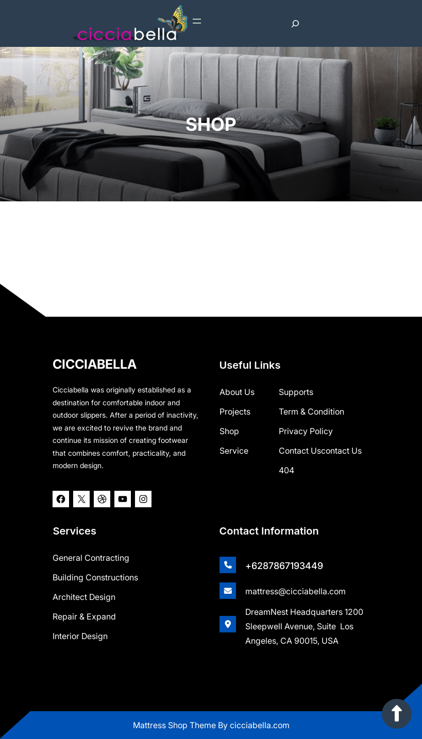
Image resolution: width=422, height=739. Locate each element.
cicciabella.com (260, 725)
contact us (341, 450)
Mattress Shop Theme (175, 725)
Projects (235, 411)
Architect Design (84, 596)
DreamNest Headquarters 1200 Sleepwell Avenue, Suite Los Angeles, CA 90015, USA (304, 625)
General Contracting (91, 557)
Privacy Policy (306, 430)
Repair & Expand (84, 616)
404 (286, 470)
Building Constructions (95, 577)
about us (237, 391)
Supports (296, 391)
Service (234, 450)
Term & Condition (311, 411)
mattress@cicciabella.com (295, 591)
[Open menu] (197, 21)
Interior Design (80, 635)
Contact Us (300, 450)
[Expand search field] (295, 23)
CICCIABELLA (95, 363)
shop (229, 430)
